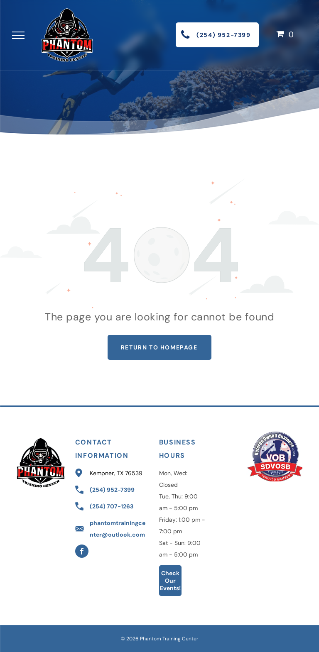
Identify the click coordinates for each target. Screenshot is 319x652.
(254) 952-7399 (112, 489)
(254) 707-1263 (111, 506)
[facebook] (81, 552)
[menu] (18, 35)
